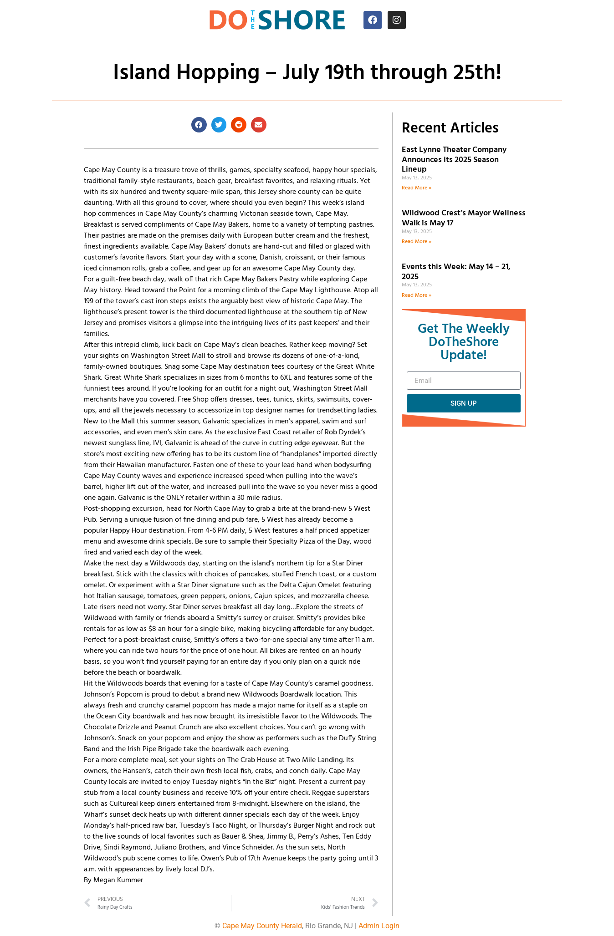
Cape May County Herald (262, 925)
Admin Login (378, 925)
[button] (199, 124)
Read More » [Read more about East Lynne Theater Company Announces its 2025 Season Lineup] (416, 188)
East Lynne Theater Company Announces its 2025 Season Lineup (454, 159)
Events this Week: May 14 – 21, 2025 (456, 272)
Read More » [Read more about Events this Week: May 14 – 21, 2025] (416, 295)
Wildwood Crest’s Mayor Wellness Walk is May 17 (464, 218)
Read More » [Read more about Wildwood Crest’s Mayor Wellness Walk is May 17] (416, 241)
